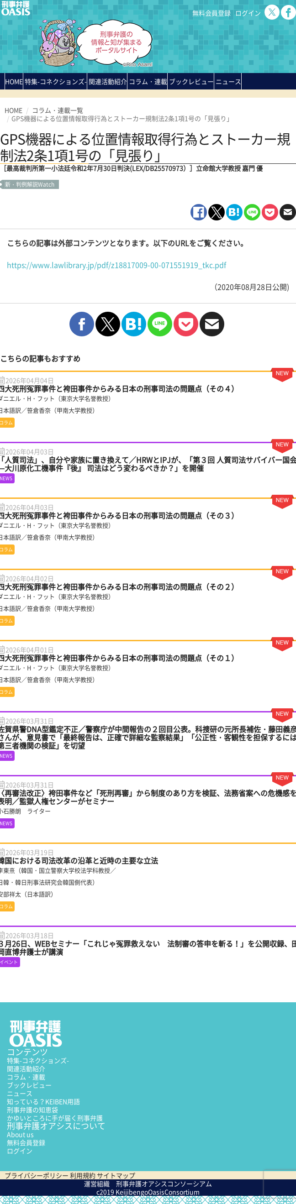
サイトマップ (116, 1175)
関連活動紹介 (108, 81)
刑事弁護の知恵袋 (32, 1109)
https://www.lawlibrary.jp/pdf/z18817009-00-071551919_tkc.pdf (116, 264)
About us (20, 1134)
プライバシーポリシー (37, 1175)
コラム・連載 (26, 1076)
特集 (56, 81)
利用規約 (82, 1175)
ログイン (248, 12)
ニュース (19, 1093)
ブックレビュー (191, 81)
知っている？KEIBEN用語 (43, 1101)
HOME (14, 81)
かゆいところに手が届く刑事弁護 (55, 1117)
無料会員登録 (211, 12)
